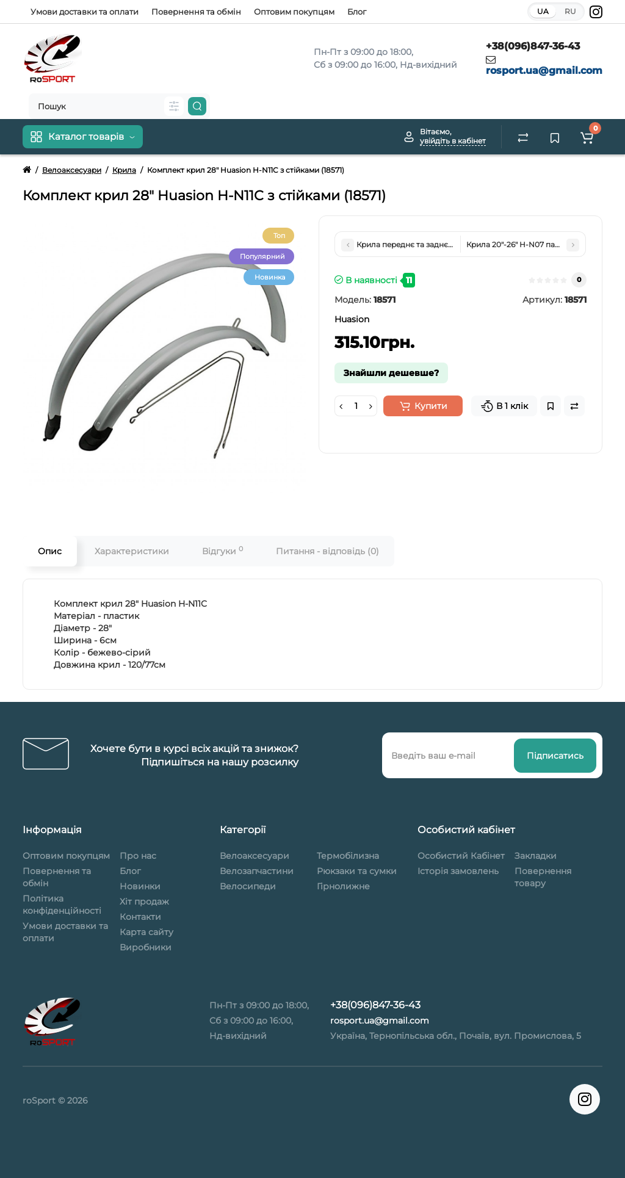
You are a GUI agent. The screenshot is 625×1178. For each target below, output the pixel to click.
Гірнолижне (343, 886)
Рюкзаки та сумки (357, 870)
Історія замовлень (458, 870)
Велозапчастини (257, 870)
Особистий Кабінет (461, 855)
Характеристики (132, 551)
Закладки (536, 855)
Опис (50, 551)
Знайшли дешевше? (391, 372)
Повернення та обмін (196, 11)
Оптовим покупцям (294, 11)
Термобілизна (348, 855)
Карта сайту (146, 932)
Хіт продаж (144, 901)
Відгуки (222, 551)
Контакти (140, 916)
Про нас (138, 855)
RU (570, 11)
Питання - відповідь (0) (327, 551)
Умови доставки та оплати (85, 11)
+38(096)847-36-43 (533, 46)
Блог (356, 11)
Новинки (140, 886)
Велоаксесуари (254, 855)
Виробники (146, 947)
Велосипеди (248, 886)
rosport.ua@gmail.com (544, 70)
